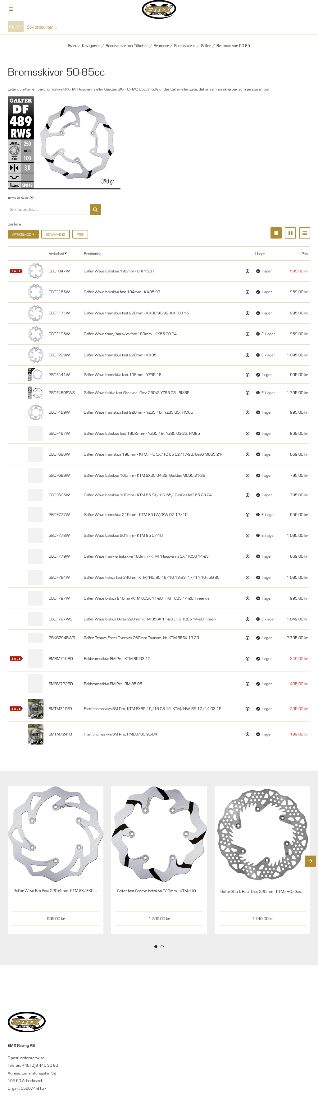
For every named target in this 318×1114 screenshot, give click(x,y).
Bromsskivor (184, 45)
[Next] (310, 861)
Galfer (206, 45)
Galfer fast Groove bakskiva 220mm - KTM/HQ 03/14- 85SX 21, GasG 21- (180, 891)
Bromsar (161, 45)
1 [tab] (155, 946)
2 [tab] (162, 946)
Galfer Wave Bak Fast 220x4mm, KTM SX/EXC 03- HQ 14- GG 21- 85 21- (76, 890)
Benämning (55, 234)
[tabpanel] (55, 860)
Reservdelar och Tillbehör (127, 45)
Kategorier (91, 45)
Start (72, 45)
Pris (80, 234)
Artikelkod (56, 253)
